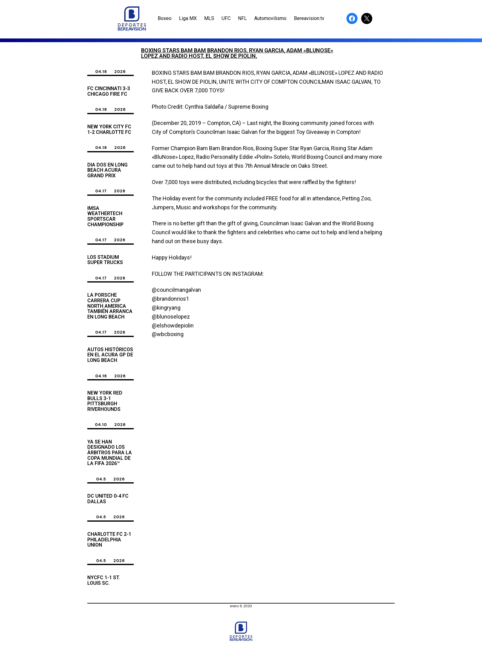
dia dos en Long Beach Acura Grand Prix (107, 170)
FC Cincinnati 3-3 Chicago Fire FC (108, 91)
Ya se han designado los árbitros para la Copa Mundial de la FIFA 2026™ (109, 452)
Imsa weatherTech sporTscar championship (105, 216)
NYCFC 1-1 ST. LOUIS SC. (103, 580)
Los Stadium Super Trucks (105, 260)
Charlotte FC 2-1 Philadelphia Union (109, 540)
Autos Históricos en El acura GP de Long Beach (110, 355)
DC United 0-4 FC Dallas (107, 498)
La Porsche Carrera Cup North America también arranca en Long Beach (109, 305)
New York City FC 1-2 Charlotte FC (109, 129)
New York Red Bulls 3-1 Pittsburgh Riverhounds (104, 401)
